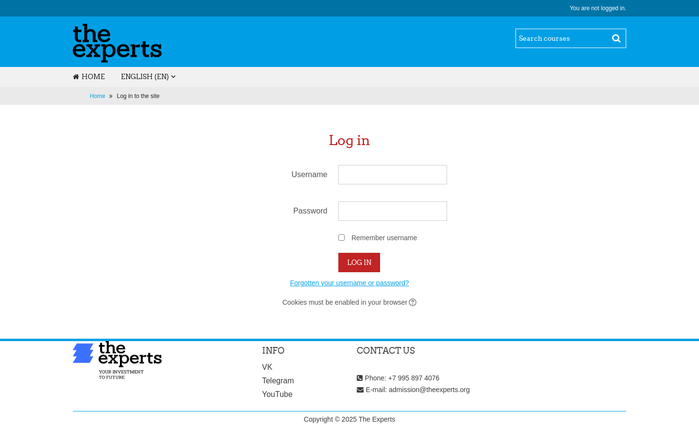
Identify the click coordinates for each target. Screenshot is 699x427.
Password (310, 211)
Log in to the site (138, 96)
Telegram (278, 381)
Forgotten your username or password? (349, 283)
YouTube (277, 394)
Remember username (384, 238)
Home (89, 76)
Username (310, 174)
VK (267, 367)
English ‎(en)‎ (145, 76)
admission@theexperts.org (429, 390)
